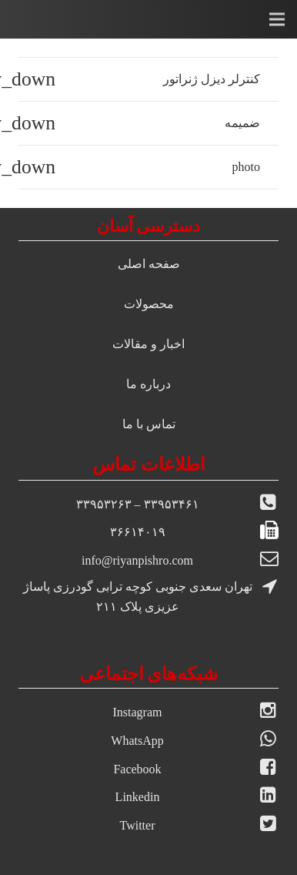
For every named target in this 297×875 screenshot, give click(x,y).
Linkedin (137, 796)
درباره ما (148, 384)
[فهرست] (277, 19)
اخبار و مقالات (148, 343)
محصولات (149, 303)
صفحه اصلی (149, 263)
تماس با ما (148, 424)
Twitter (137, 825)
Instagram (137, 712)
